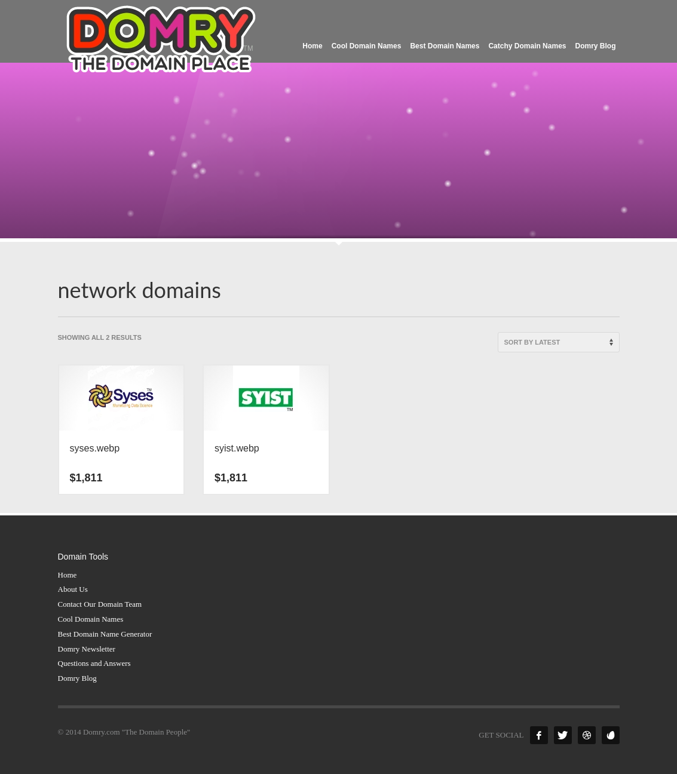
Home (67, 574)
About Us (73, 589)
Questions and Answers (94, 663)
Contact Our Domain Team (100, 604)
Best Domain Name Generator (105, 633)
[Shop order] (559, 342)
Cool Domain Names (91, 619)
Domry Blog (77, 678)
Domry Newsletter (86, 648)
